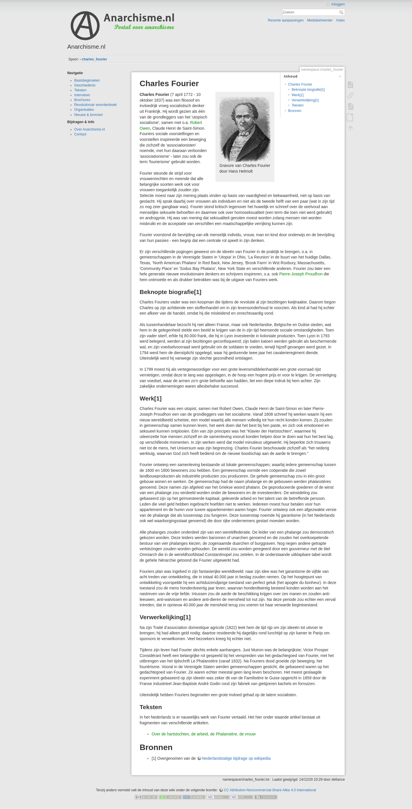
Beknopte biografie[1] (308, 90)
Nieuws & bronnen (88, 115)
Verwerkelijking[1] (305, 100)
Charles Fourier (300, 84)
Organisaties (84, 110)
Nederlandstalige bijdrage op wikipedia (236, 758)
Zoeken (342, 12)
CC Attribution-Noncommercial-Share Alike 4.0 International (270, 790)
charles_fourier (94, 59)
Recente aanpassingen (286, 20)
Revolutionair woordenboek (95, 105)
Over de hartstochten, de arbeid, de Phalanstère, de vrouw (203, 734)
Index (340, 20)
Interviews (82, 95)
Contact (80, 134)
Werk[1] (298, 95)
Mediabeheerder (320, 20)
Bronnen (294, 111)
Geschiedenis (85, 85)
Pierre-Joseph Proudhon (301, 274)
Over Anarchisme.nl (89, 129)
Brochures (82, 100)
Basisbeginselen (87, 80)
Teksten (80, 90)
